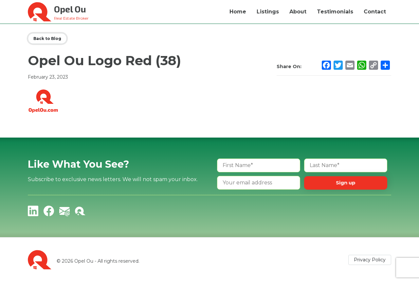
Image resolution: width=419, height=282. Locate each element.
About (297, 12)
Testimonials (335, 12)
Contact (375, 12)
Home (237, 12)
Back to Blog (47, 38)
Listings (268, 12)
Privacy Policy (370, 260)
